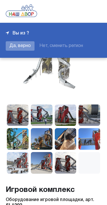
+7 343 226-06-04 (82, 11)
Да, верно (20, 46)
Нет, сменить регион (61, 46)
